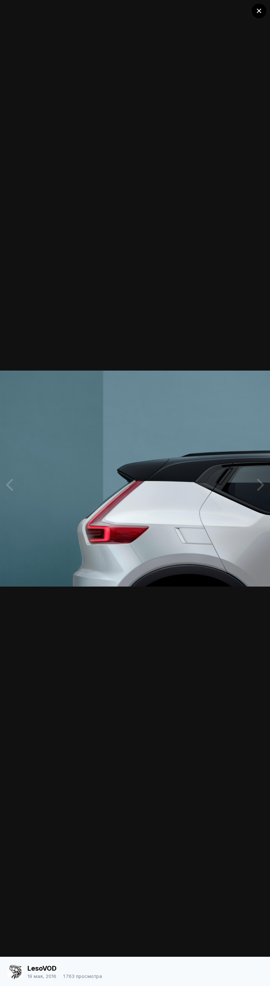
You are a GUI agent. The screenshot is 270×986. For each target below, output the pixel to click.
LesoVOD (42, 968)
